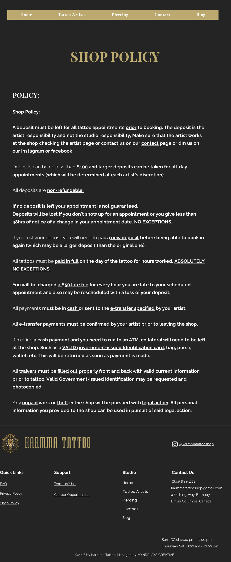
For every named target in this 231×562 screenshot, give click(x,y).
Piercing (130, 500)
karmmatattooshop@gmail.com (196, 488)
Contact (130, 509)
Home (128, 482)
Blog (126, 517)
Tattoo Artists (133, 491)
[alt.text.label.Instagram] (175, 444)
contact (150, 143)
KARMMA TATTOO (57, 443)
